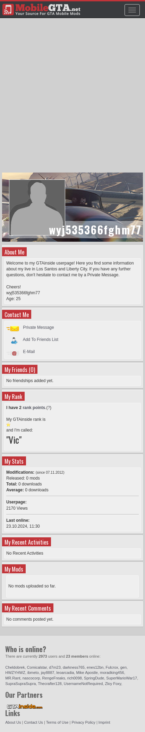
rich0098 (74, 678)
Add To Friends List (41, 339)
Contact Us (33, 722)
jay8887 (47, 672)
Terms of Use (57, 722)
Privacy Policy (83, 722)
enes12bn (95, 667)
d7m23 (55, 667)
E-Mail (29, 351)
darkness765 (74, 667)
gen (123, 667)
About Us (13, 722)
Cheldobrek (15, 667)
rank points (34, 407)
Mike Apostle (86, 672)
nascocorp (31, 678)
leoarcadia (65, 672)
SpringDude (94, 678)
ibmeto (33, 672)
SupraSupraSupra (20, 684)
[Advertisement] (72, 98)
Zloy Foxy (113, 684)
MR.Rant (12, 678)
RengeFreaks (53, 678)
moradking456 (112, 672)
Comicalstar (37, 667)
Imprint (104, 722)
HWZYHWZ (15, 672)
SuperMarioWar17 (121, 678)
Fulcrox (112, 667)
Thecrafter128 (49, 684)
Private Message (38, 327)
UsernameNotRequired (83, 684)
